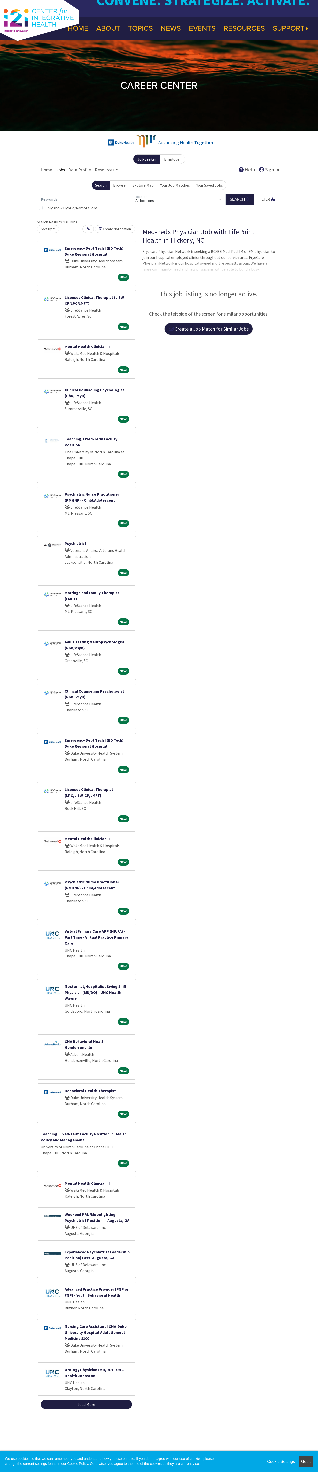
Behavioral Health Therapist (90, 1090)
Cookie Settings (281, 1461)
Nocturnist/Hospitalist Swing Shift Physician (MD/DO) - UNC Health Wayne (95, 992)
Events (202, 28)
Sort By (46, 229)
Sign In (269, 169)
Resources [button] (104, 170)
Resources (244, 28)
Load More (86, 1404)
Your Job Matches (175, 185)
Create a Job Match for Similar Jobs (209, 329)
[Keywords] (85, 199)
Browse (119, 185)
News (171, 28)
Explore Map (143, 185)
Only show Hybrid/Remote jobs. (71, 207)
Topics (140, 28)
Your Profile (80, 170)
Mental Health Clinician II (87, 346)
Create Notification (115, 229)
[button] (266, 199)
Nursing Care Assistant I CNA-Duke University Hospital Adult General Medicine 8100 (96, 1332)
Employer (172, 159)
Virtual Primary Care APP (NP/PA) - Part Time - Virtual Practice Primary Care (96, 937)
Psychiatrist (75, 543)
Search (101, 185)
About (108, 28)
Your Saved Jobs (209, 185)
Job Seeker (146, 159)
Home (46, 170)
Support (290, 28)
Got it (306, 1461)
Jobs (60, 170)
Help (247, 169)
